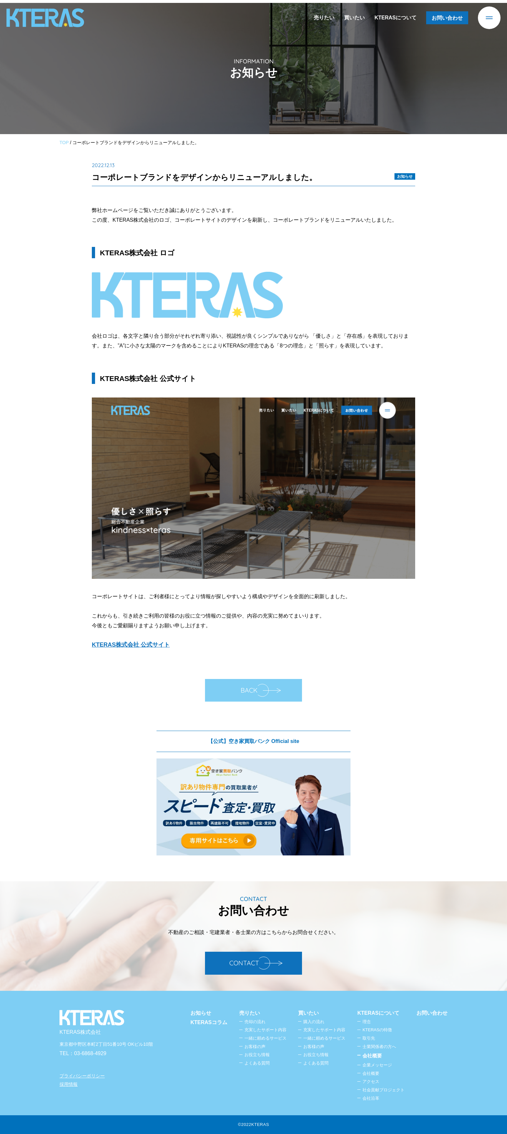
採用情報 (68, 1084)
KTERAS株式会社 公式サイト (131, 644)
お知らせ (405, 176)
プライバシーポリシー (82, 1075)
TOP (64, 142)
